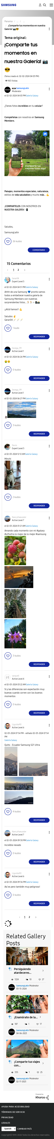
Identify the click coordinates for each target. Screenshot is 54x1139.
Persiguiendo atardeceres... (22, 970)
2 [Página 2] (18, 269)
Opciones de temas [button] (44, 29)
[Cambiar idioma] (8, 1129)
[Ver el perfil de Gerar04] (15, 278)
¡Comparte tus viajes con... (27, 1063)
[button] (44, 89)
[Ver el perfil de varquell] (15, 676)
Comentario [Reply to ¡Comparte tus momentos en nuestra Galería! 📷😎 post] (39, 250)
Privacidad (7, 1117)
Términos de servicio (13, 1112)
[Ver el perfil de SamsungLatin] (22, 88)
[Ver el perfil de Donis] (14, 445)
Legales (5, 1123)
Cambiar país (24, 1129)
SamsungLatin (22, 985)
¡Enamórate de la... (26, 1017)
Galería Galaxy (32, 95)
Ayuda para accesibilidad (15, 1106)
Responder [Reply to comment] (39, 336)
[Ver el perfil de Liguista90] (16, 724)
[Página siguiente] (23, 270)
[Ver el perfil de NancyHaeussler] (19, 517)
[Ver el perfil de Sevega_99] (17, 348)
